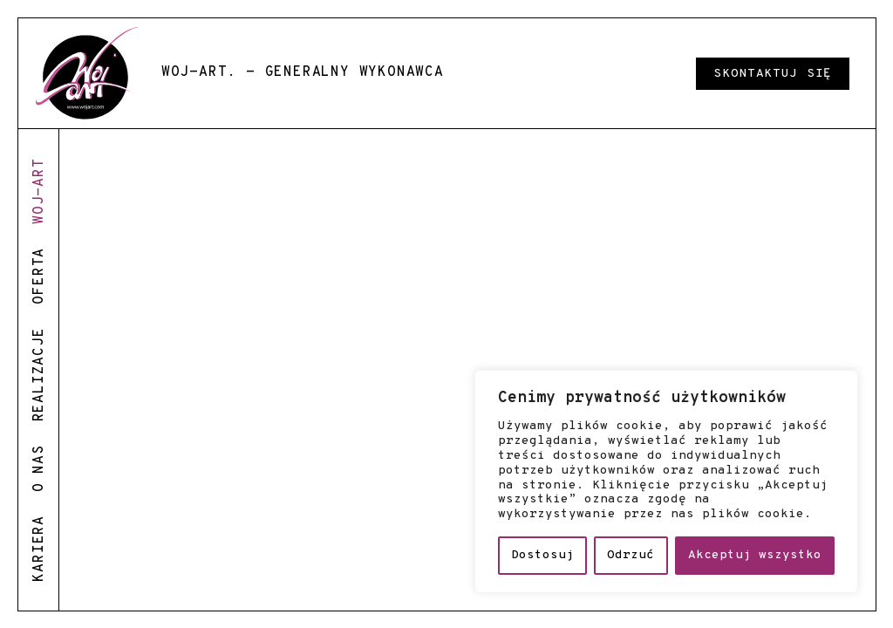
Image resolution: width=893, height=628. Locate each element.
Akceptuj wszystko (754, 555)
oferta (39, 276)
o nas (39, 468)
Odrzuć (630, 555)
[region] (666, 481)
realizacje (39, 374)
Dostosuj (542, 555)
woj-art (39, 191)
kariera (39, 548)
